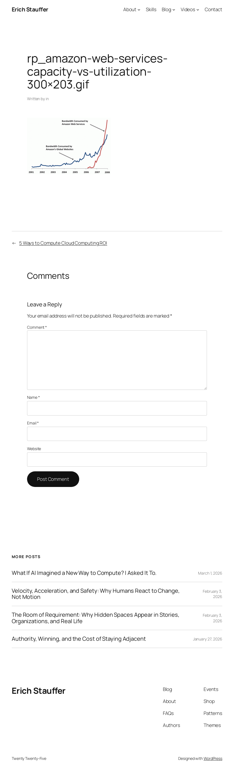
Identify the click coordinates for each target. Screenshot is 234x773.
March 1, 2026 (210, 573)
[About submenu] (138, 9)
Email (33, 423)
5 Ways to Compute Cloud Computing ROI (63, 243)
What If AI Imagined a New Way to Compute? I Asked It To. (84, 573)
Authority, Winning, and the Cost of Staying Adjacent (79, 639)
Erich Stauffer (30, 9)
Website (34, 448)
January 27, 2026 (207, 639)
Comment (37, 327)
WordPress (213, 758)
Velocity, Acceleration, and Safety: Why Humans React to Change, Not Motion (96, 594)
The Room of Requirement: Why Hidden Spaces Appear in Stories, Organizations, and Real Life (95, 618)
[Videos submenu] (197, 9)
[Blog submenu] (173, 9)
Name (33, 397)
